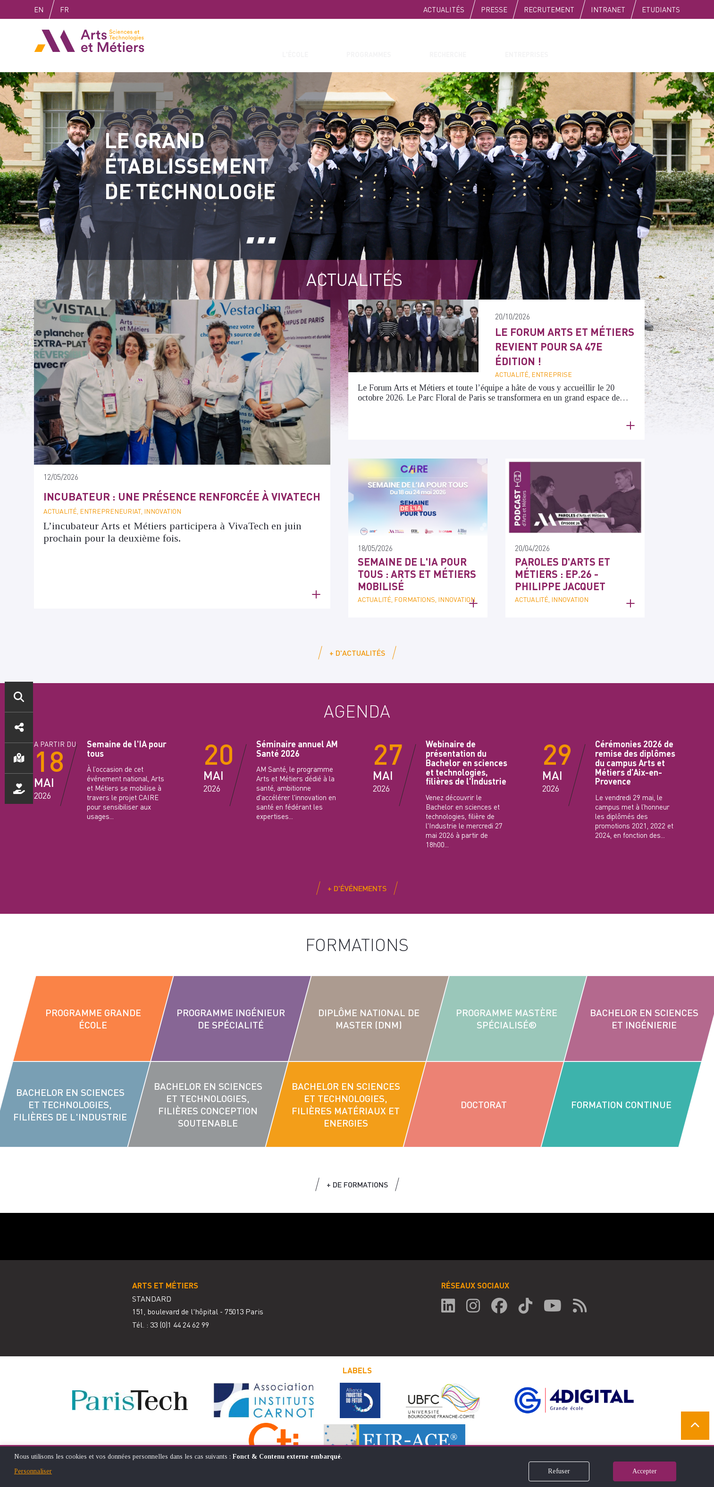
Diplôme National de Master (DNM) (368, 1010)
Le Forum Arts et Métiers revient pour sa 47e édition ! (563, 345)
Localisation (19, 758)
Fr (84, 9)
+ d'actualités (357, 645)
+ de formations (357, 1176)
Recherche (436, 45)
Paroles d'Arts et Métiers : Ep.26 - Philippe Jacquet (573, 565)
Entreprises (510, 45)
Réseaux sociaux (19, 727)
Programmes (362, 45)
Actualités (443, 9)
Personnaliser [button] (33, 1471)
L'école (296, 45)
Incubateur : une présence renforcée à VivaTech (162, 504)
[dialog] (357, 1466)
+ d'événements (357, 880)
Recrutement (549, 9)
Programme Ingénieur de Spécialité (230, 1010)
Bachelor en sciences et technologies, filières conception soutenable (207, 1096)
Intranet (608, 9)
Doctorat (483, 1096)
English (48, 9)
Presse (494, 9)
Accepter (644, 1471)
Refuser (559, 1471)
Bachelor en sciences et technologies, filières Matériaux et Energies (345, 1096)
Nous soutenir (19, 789)
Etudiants (661, 9)
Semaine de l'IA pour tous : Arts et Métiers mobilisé (415, 565)
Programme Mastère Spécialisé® (506, 1010)
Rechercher (19, 697)
